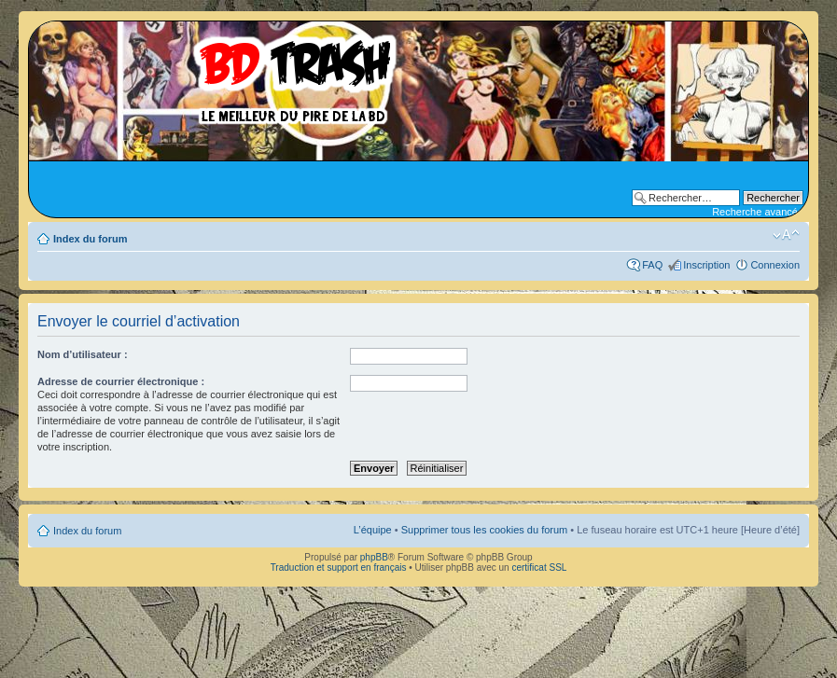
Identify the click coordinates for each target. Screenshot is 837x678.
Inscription (706, 264)
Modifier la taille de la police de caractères (786, 235)
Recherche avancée (757, 211)
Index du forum (90, 238)
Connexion (775, 264)
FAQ (652, 264)
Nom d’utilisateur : (82, 354)
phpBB (374, 557)
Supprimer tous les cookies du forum (484, 529)
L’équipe (373, 529)
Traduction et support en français (339, 567)
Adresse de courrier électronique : (120, 381)
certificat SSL (538, 567)
